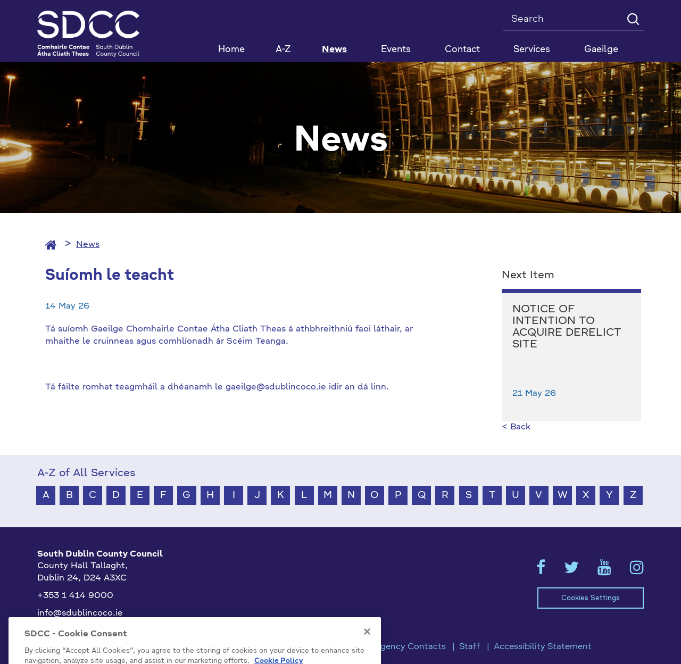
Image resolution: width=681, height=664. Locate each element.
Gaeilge (601, 49)
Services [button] (531, 49)
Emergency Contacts (402, 647)
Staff (469, 647)
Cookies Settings (590, 598)
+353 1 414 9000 (75, 596)
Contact (462, 49)
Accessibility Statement (543, 647)
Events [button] (396, 49)
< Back (516, 427)
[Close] (367, 649)
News (334, 49)
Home (231, 49)
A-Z (283, 49)
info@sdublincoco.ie (80, 613)
